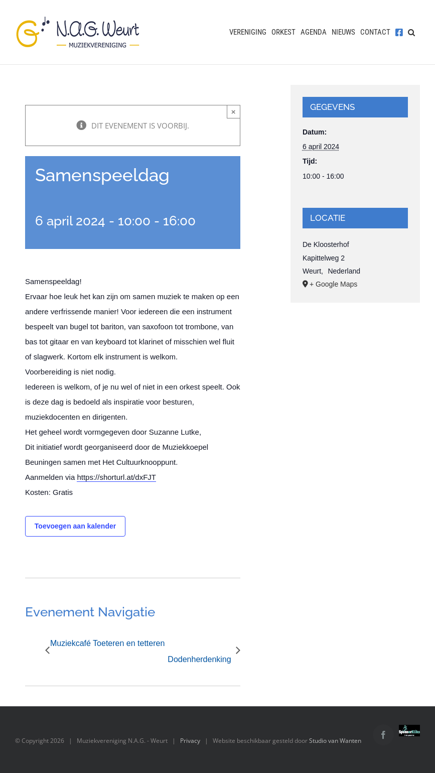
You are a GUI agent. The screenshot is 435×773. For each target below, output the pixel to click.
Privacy (190, 740)
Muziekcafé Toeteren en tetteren (107, 643)
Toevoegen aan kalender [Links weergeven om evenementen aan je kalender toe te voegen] (75, 526)
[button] (411, 32)
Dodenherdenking (199, 659)
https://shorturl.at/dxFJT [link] (116, 477)
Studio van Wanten (335, 740)
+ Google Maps (333, 284)
